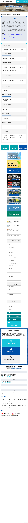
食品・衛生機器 (11, 252)
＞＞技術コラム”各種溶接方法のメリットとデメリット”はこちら (14, 36)
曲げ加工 (6, 109)
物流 (9, 273)
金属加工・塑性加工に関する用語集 (10, 14)
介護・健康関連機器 (12, 263)
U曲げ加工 (6, 135)
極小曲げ (13, 58)
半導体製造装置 (11, 276)
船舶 (9, 289)
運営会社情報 (4, 418)
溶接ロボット (6, 118)
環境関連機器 (11, 265)
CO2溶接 (6, 139)
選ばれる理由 (12, 410)
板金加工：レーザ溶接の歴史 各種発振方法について (13, 222)
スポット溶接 (6, 70)
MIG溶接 (6, 137)
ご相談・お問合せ (13, 416)
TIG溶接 (20, 137)
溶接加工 (10, 309)
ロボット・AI (11, 268)
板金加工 (10, 306)
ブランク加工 (14, 99)
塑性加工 (13, 67)
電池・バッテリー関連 (12, 279)
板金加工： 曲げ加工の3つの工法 (14, 233)
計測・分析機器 (11, 260)
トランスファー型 (7, 81)
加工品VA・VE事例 (13, 412)
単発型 (12, 80)
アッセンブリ (14, 49)
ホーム (2, 14)
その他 (10, 271)
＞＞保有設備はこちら (6, 38)
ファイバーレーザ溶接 (7, 100)
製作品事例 (3, 412)
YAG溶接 (13, 137)
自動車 (10, 244)
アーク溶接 (21, 49)
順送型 (5, 67)
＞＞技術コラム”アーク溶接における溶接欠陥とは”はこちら (13, 34)
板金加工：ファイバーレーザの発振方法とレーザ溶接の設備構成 (13, 230)
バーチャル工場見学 (5, 414)
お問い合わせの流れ (5, 416)
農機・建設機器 (11, 247)
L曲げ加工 (21, 135)
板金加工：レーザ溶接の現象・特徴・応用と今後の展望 (13, 236)
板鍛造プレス (6, 49)
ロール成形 (6, 127)
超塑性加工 (21, 80)
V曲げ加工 (13, 135)
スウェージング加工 (22, 68)
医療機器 (10, 255)
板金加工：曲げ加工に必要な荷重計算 (13, 226)
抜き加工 (6, 90)
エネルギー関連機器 (12, 257)
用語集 (11, 414)
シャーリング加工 (14, 71)
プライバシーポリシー (13, 418)
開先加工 (6, 58)
